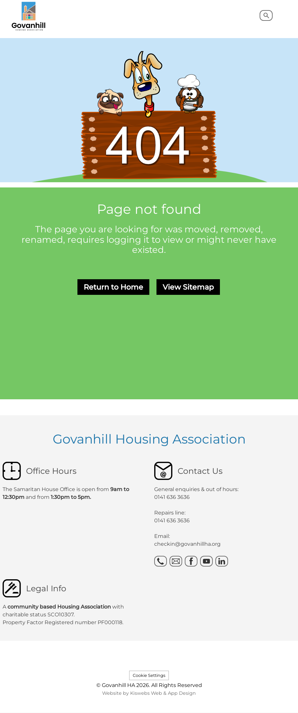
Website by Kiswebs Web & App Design (149, 693)
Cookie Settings (149, 675)
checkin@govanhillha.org (187, 544)
